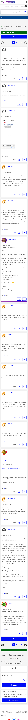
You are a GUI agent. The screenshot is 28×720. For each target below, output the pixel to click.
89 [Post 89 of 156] (4, 593)
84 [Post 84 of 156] (4, 383)
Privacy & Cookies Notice (6, 712)
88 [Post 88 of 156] (4, 519)
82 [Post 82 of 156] (4, 325)
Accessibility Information (21, 712)
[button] (26, 48)
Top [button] (15, 708)
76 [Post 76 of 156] (4, 75)
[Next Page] (25, 42)
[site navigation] (2, 2)
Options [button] (3, 23)
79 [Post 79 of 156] (4, 190)
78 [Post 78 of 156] (4, 156)
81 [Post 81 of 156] (4, 295)
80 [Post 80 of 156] (4, 229)
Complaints (3, 714)
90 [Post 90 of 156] (4, 629)
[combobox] (13, 12)
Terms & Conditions (22, 711)
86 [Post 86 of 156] (4, 441)
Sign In (26, 2)
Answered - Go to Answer (14, 32)
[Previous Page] (2, 42)
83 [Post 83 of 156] (4, 355)
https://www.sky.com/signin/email (10, 468)
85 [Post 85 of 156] (4, 413)
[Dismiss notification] (26, 6)
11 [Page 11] (21, 42)
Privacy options (4, 711)
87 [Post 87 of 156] (4, 488)
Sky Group (3, 715)
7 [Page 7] (16, 42)
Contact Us (24, 714)
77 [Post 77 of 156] (4, 100)
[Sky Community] (9, 2)
